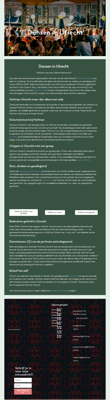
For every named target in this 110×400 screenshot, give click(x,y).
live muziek (73, 276)
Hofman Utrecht (84, 78)
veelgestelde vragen (60, 291)
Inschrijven (23, 392)
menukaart (47, 180)
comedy (13, 137)
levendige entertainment (30, 171)
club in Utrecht (83, 160)
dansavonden (39, 90)
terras (86, 230)
